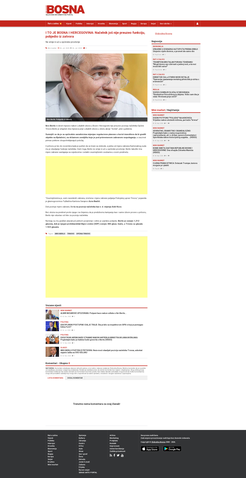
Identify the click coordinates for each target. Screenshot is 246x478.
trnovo (70, 234)
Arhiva (112, 435)
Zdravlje (82, 441)
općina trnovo (83, 234)
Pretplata (114, 441)
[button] (145, 56)
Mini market (53, 465)
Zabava (82, 465)
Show (81, 451)
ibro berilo (60, 234)
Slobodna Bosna (163, 33)
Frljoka (82, 467)
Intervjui (90, 24)
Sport (124, 24)
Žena (81, 457)
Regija (133, 24)
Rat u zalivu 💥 (55, 23)
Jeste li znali (84, 462)
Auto (81, 449)
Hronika (101, 24)
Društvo (51, 462)
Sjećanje (82, 435)
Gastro (82, 443)
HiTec (81, 446)
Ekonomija (113, 24)
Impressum (114, 446)
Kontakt (113, 443)
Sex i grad (83, 454)
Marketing (114, 438)
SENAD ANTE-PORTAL (88, 472)
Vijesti (68, 24)
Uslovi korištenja (117, 449)
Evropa (144, 24)
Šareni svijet (84, 470)
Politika (79, 24)
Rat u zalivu (53, 435)
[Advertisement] (96, 175)
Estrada (82, 459)
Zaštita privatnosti (117, 451)
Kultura (82, 438)
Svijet (153, 24)
